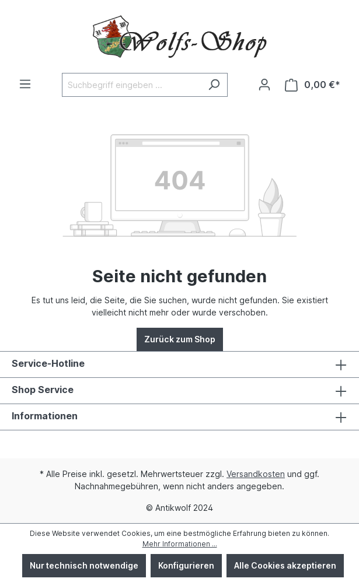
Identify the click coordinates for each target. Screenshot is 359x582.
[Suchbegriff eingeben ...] (131, 85)
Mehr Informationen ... (179, 543)
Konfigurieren (186, 565)
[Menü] (25, 84)
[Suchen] (214, 85)
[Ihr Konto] (264, 84)
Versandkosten (255, 474)
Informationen (45, 416)
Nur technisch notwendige (84, 565)
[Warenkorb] (312, 84)
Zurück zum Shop (179, 339)
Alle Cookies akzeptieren (285, 565)
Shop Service (43, 389)
